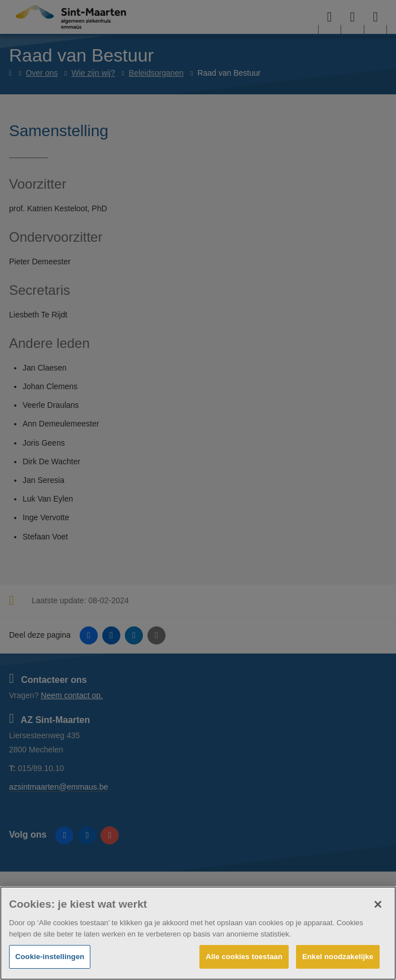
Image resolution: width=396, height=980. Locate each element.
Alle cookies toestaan (244, 956)
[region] (198, 933)
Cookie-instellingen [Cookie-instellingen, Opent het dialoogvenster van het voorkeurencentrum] (49, 956)
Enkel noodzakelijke (337, 956)
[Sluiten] (377, 904)
